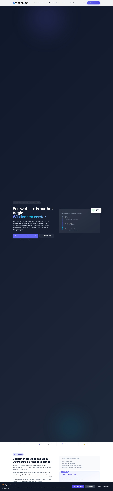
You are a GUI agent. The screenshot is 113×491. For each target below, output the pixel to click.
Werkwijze (36, 3)
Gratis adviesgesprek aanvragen (25, 236)
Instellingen (90, 486)
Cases (58, 3)
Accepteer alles (78, 486)
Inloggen (83, 3)
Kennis (64, 3)
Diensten (44, 3)
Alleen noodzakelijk (103, 486)
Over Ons (72, 3)
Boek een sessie (93, 2)
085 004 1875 (46, 236)
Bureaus (51, 3)
